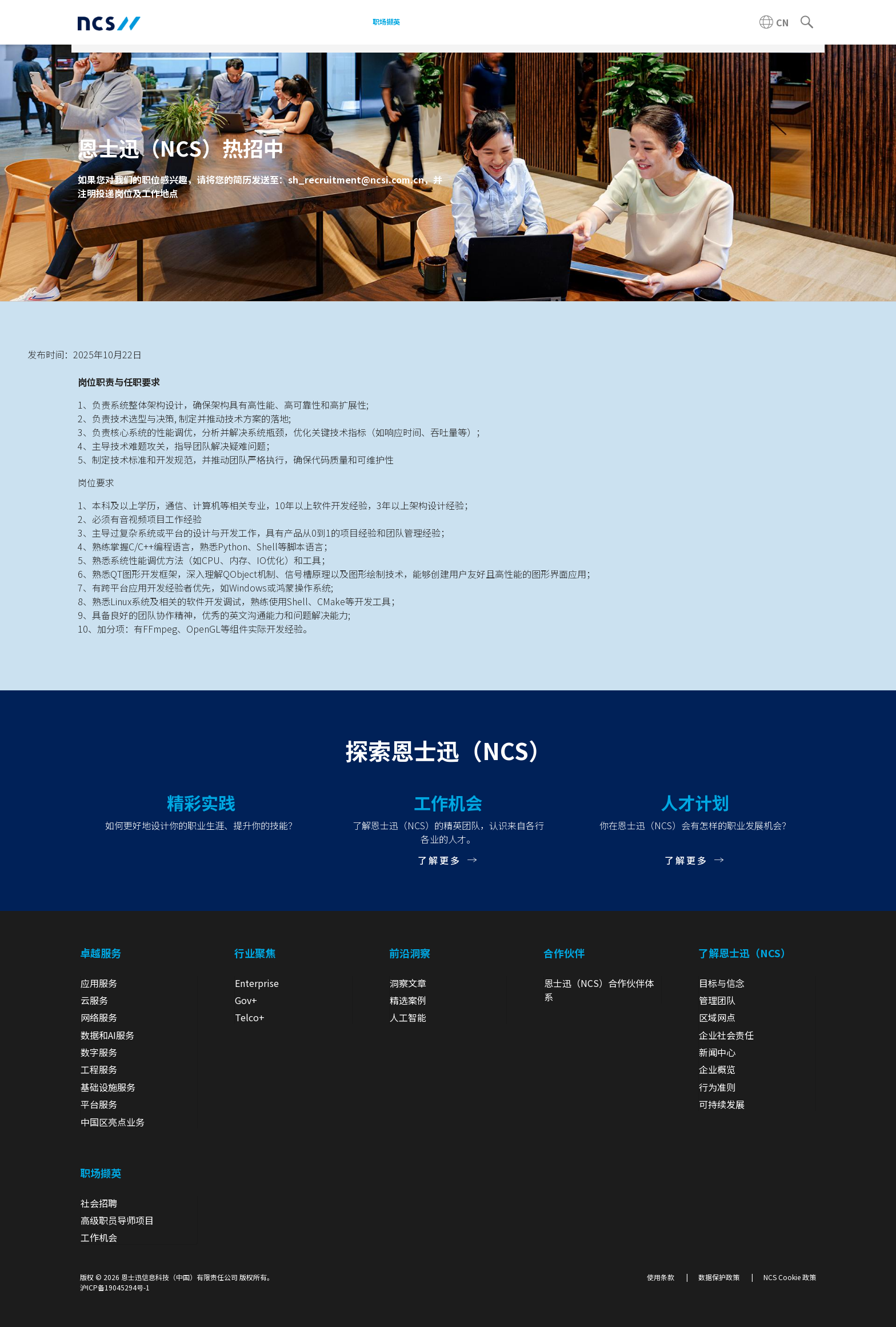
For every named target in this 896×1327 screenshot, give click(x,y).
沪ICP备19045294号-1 (115, 1287)
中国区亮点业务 (113, 1122)
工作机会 (99, 1237)
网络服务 (99, 1017)
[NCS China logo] (109, 22)
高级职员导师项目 (117, 1220)
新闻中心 (717, 1052)
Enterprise (257, 983)
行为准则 (717, 1087)
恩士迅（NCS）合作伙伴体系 (599, 990)
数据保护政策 (718, 1277)
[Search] (806, 22)
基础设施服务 (108, 1087)
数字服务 (99, 1052)
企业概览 (717, 1069)
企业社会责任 (726, 1035)
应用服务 (99, 983)
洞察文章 (408, 983)
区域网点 (717, 1017)
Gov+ (246, 1000)
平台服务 (99, 1104)
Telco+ (250, 1017)
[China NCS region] (774, 22)
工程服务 (99, 1069)
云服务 (94, 1000)
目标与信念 (722, 983)
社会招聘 (99, 1203)
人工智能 (408, 1017)
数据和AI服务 (107, 1035)
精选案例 (408, 1000)
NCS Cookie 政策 (789, 1277)
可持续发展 (722, 1104)
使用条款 (660, 1277)
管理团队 (717, 1000)
